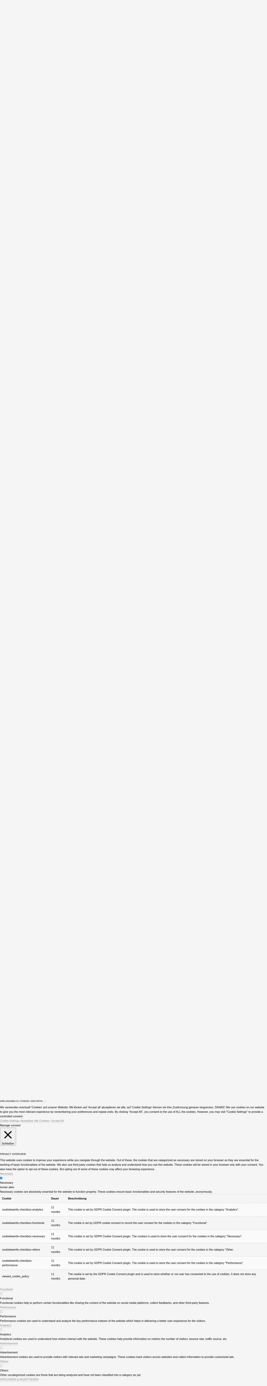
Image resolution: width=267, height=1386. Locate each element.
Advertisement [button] (9, 1343)
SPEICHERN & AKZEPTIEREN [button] (19, 1379)
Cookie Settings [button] (9, 1120)
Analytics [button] (5, 1325)
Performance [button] (8, 1307)
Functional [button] (6, 1289)
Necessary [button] (6, 1173)
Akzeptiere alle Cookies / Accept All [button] (42, 1120)
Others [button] (4, 1361)
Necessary (6, 1182)
